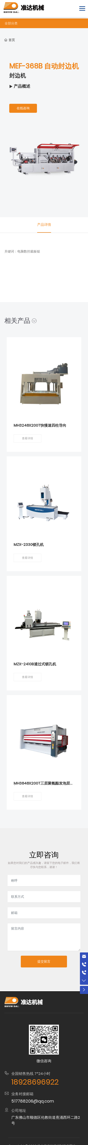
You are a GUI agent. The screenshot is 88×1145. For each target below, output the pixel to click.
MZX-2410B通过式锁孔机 (35, 664)
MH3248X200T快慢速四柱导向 (40, 425)
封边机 (17, 75)
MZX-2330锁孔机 (29, 544)
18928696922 (35, 1082)
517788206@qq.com (32, 1101)
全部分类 (11, 23)
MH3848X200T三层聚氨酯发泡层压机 (44, 785)
